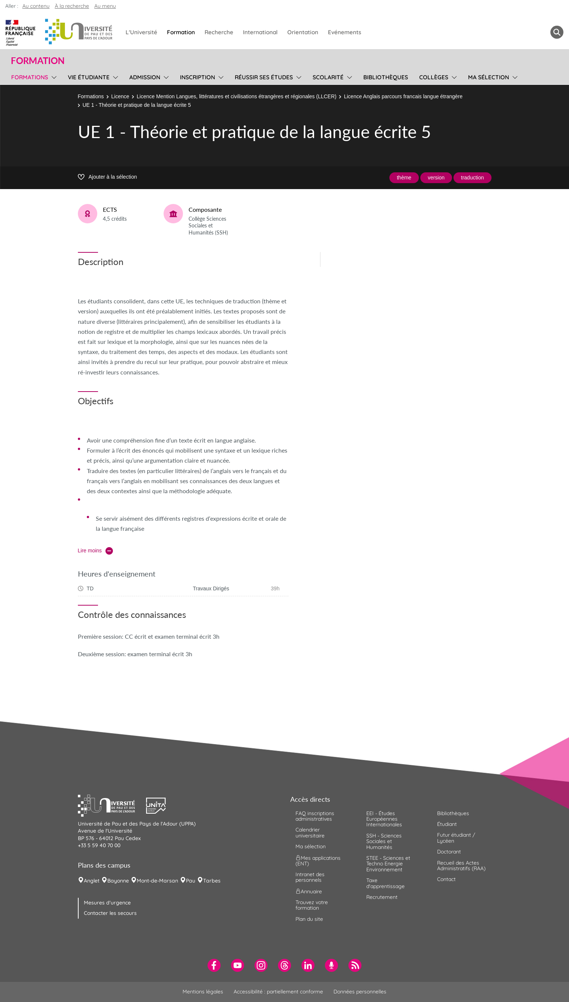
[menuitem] (214, 965)
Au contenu (36, 6)
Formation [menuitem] (181, 32)
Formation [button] (37, 60)
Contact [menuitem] (446, 879)
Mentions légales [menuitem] (203, 991)
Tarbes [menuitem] (212, 880)
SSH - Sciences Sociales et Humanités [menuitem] (384, 841)
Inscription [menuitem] (197, 77)
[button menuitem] (556, 32)
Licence (120, 96)
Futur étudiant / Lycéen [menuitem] (456, 838)
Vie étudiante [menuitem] (89, 77)
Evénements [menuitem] (344, 32)
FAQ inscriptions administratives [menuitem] (314, 816)
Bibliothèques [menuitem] (385, 77)
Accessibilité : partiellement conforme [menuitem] (278, 991)
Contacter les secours (110, 913)
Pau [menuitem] (190, 880)
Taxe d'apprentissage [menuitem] (385, 883)
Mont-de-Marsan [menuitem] (157, 880)
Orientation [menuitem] (302, 32)
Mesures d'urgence (107, 902)
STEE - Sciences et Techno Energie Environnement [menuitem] (388, 864)
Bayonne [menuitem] (118, 880)
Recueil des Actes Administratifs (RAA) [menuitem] (461, 865)
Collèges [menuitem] (433, 77)
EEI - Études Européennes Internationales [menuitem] (384, 819)
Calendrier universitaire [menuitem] (310, 832)
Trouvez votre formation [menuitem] (311, 905)
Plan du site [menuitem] (309, 919)
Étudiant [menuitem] (447, 824)
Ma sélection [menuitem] (488, 77)
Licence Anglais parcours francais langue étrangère (403, 96)
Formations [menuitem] (29, 77)
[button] (112, 805)
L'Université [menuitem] (141, 32)
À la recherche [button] (72, 6)
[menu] (52, 76)
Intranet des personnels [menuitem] (310, 877)
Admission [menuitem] (144, 77)
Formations (91, 96)
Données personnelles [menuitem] (360, 991)
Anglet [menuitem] (91, 880)
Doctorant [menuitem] (449, 851)
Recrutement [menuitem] (382, 897)
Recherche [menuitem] (219, 32)
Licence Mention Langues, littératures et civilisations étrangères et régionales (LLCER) (236, 96)
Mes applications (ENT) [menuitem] (318, 860)
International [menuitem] (260, 32)
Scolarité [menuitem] (328, 77)
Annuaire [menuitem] (308, 891)
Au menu (105, 6)
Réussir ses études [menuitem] (264, 77)
